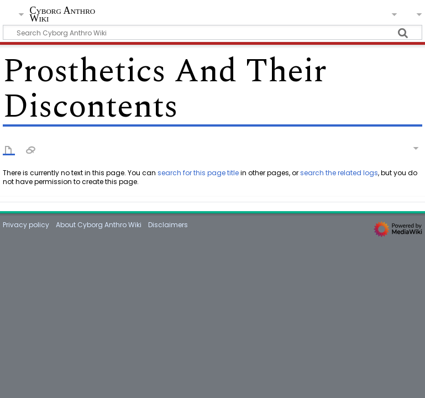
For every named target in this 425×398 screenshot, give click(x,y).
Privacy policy (26, 224)
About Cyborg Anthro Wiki (98, 224)
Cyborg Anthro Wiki (62, 15)
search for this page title (198, 172)
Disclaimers (168, 224)
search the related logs (339, 172)
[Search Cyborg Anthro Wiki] (212, 32)
